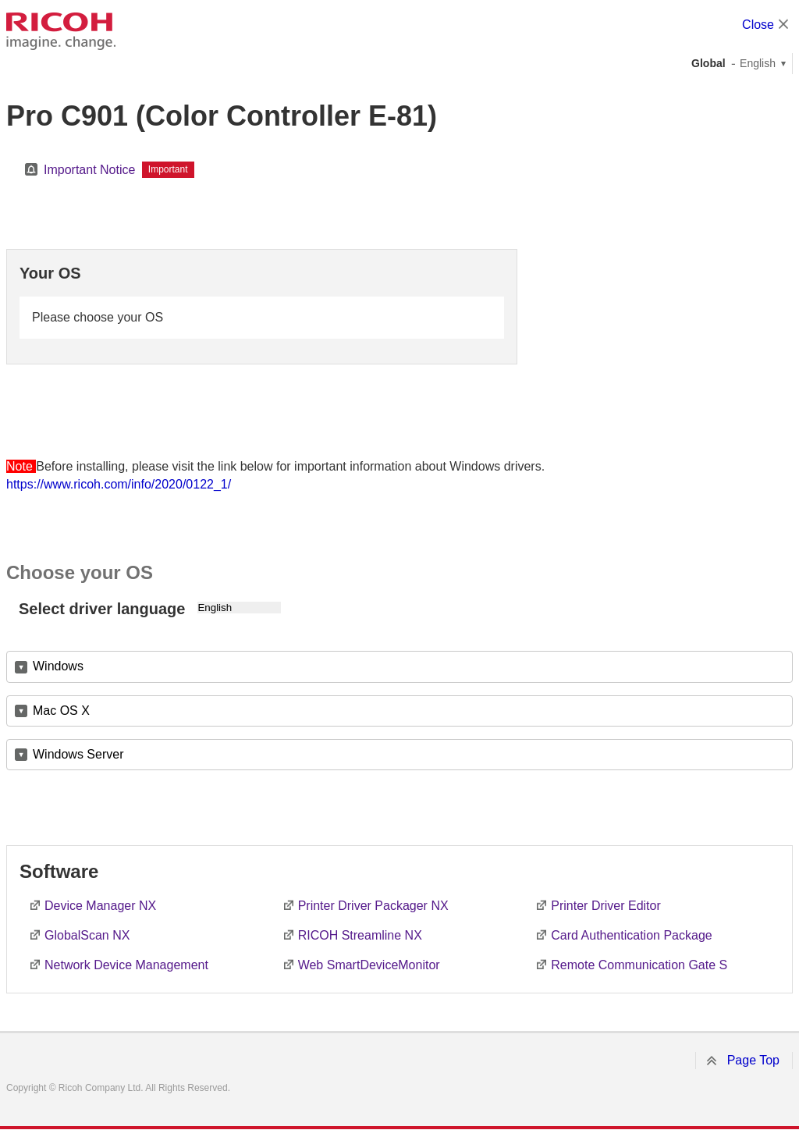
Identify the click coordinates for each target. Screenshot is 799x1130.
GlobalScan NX (87, 935)
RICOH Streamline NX (360, 935)
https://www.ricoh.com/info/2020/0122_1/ (118, 484)
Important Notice (89, 169)
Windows (58, 666)
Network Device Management (126, 965)
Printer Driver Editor (605, 905)
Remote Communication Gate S (639, 965)
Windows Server (78, 754)
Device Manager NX (100, 905)
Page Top (753, 1060)
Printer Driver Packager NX (373, 905)
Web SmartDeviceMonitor (369, 965)
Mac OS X (61, 710)
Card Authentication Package (631, 935)
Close (758, 24)
